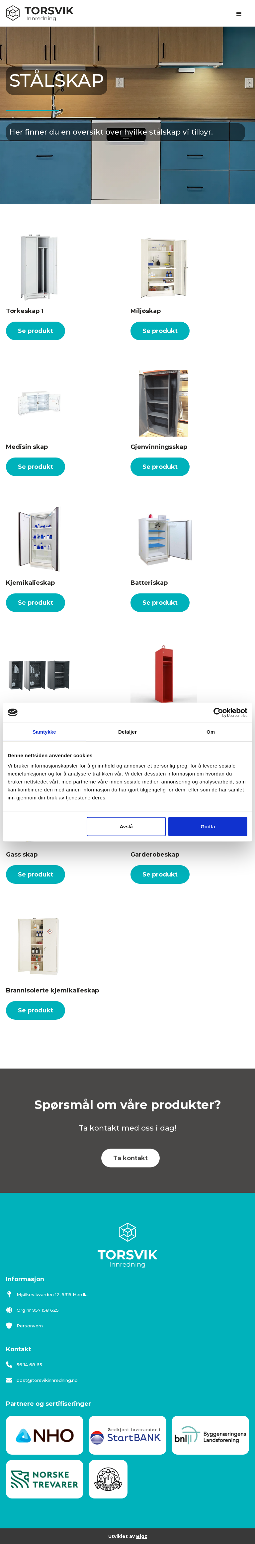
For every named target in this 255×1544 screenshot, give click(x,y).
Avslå (126, 826)
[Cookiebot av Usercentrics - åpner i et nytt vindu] (218, 712)
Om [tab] (211, 731)
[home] (40, 13)
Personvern (24, 1325)
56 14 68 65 (24, 1364)
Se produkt (35, 331)
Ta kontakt (130, 1168)
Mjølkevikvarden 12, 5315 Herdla (47, 1294)
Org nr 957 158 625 (32, 1310)
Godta (208, 826)
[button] (239, 14)
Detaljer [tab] (127, 731)
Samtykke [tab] (44, 731)
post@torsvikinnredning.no (42, 1380)
